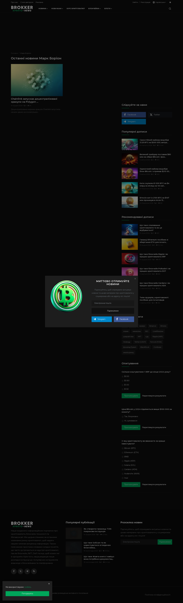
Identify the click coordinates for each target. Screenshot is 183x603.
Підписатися (112, 311)
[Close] (135, 279)
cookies (27, 587)
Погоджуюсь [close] (27, 593)
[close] (49, 583)
